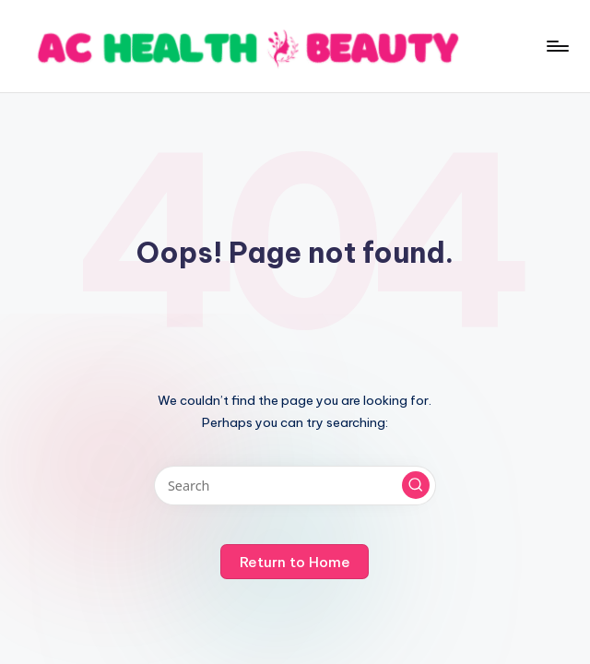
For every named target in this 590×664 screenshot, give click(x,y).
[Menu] (556, 46)
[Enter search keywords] (294, 485)
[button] (416, 485)
